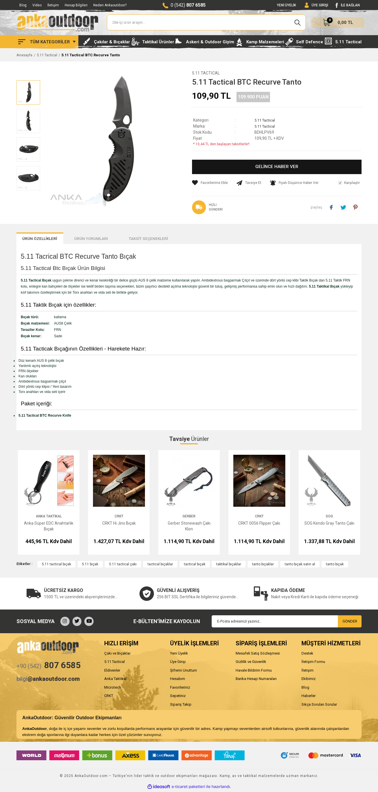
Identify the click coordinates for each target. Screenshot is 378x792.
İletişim (53, 5)
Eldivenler (112, 671)
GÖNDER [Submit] (349, 622)
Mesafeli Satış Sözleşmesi (258, 654)
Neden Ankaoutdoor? (109, 5)
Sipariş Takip (180, 705)
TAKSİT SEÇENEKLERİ (185, 239)
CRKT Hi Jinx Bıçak (119, 524)
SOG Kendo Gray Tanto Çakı (329, 524)
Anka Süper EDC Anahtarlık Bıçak (48, 527)
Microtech (112, 688)
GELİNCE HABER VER (276, 166)
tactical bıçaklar (160, 565)
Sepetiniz (178, 697)
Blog (23, 5)
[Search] (206, 22)
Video (37, 5)
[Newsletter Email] (287, 622)
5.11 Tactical (206, 73)
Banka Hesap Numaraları (256, 680)
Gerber (189, 517)
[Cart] (337, 22)
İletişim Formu (313, 663)
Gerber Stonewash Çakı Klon (189, 527)
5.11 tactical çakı (123, 565)
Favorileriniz (180, 688)
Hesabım (177, 680)
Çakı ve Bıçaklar (117, 654)
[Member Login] (316, 5)
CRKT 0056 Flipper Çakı (259, 524)
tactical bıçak (194, 565)
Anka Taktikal (49, 517)
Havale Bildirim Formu (254, 671)
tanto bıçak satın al (300, 565)
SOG (329, 517)
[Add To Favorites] (210, 183)
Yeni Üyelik (179, 654)
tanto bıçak (335, 565)
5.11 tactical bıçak (56, 565)
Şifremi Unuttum (183, 671)
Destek (307, 654)
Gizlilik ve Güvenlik (251, 663)
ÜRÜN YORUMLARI (113, 239)
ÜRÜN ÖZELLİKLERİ (47, 239)
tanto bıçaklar (263, 565)
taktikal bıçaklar (228, 565)
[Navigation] (46, 42)
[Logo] (57, 22)
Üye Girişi (178, 663)
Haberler (308, 697)
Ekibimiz (308, 680)
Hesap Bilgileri (76, 5)
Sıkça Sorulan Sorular (319, 705)
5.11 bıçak (90, 565)
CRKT (119, 517)
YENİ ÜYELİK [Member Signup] (286, 5)
